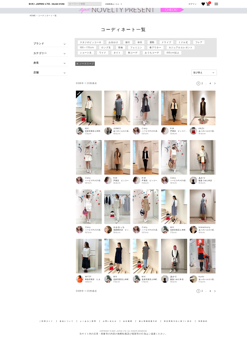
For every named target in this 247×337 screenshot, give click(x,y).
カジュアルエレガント (180, 47)
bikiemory (204, 227)
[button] (214, 83)
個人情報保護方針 (148, 321)
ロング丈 (106, 47)
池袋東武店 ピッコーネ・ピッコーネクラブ (121, 230)
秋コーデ (133, 52)
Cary (144, 128)
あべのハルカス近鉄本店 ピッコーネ (121, 131)
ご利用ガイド (46, 321)
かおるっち (119, 227)
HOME (33, 15)
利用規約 (203, 321)
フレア (198, 42)
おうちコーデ (152, 52)
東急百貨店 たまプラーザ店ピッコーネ (93, 279)
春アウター (155, 47)
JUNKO (117, 128)
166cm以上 (173, 52)
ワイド (102, 52)
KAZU (201, 128)
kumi (201, 276)
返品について (67, 321)
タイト (117, 52)
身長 (36, 62)
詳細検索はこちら (112, 4)
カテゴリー (40, 53)
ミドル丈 (183, 42)
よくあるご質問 (88, 321)
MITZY (88, 276)
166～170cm (87, 47)
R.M (172, 128)
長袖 (120, 47)
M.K (87, 128)
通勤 (152, 42)
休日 (140, 42)
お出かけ (113, 42)
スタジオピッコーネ (90, 42)
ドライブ (166, 42)
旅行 (127, 42)
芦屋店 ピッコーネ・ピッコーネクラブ (178, 131)
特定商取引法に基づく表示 (178, 321)
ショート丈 (86, 52)
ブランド (38, 43)
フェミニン (136, 47)
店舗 (36, 72)
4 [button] (210, 83)
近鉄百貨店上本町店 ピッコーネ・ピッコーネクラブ (93, 131)
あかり (202, 177)
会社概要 (127, 321)
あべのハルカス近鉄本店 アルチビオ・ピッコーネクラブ (207, 279)
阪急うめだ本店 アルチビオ (207, 180)
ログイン (193, 4)
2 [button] (202, 83)
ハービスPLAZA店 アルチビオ (150, 131)
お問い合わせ (110, 321)
